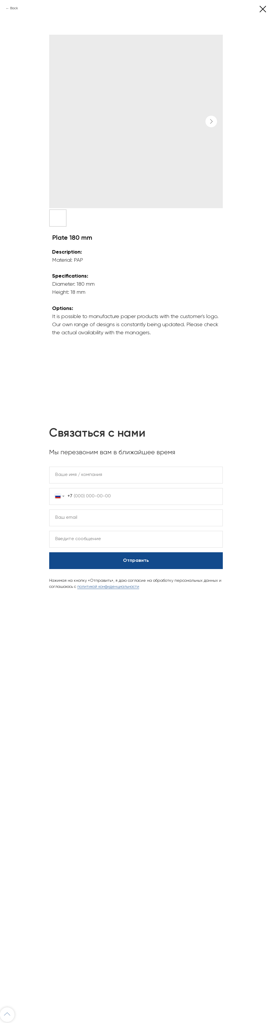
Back (14, 8)
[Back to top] (7, 1014)
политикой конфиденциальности (108, 587)
